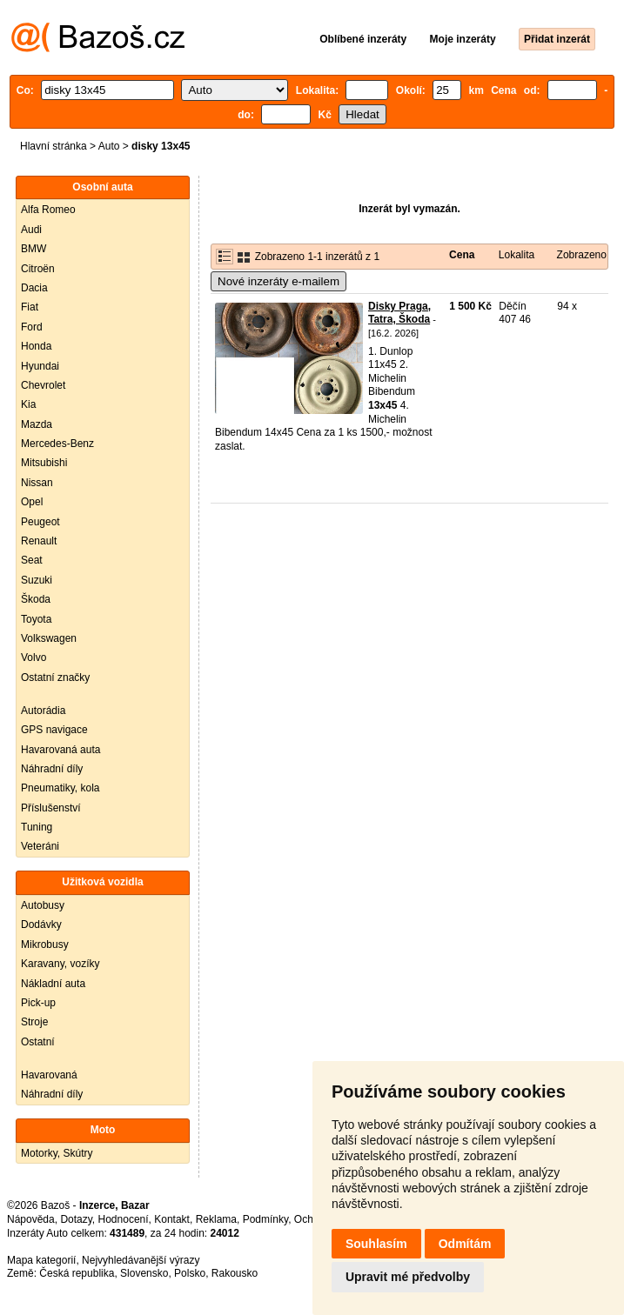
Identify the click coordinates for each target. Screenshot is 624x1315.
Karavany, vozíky (60, 964)
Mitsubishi (44, 463)
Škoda (35, 599)
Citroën (38, 269)
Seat (32, 560)
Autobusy (42, 905)
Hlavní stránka (53, 146)
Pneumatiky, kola (60, 788)
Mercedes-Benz (57, 443)
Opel (32, 502)
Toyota (36, 619)
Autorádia (43, 710)
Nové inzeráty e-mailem (278, 281)
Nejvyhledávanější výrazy (140, 1260)
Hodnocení (123, 1219)
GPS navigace (54, 730)
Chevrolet (43, 385)
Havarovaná (49, 1075)
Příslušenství (51, 808)
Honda (36, 346)
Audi (31, 230)
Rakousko (234, 1273)
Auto (109, 146)
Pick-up (38, 1003)
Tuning (36, 827)
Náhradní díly (52, 769)
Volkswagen (49, 638)
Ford (32, 327)
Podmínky (265, 1219)
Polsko (189, 1273)
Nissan (37, 483)
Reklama (216, 1219)
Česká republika (76, 1273)
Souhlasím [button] (376, 1244)
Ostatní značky (55, 677)
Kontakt (172, 1219)
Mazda (36, 424)
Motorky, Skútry (56, 1153)
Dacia (34, 288)
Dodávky (41, 924)
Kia (28, 404)
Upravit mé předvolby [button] (408, 1277)
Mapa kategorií (41, 1260)
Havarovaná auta (60, 750)
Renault (39, 541)
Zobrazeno (582, 255)
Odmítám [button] (465, 1244)
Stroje (34, 1022)
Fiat (29, 307)
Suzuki (36, 580)
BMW (33, 249)
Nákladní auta (53, 984)
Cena (461, 255)
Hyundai (40, 366)
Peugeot (40, 522)
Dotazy (75, 1219)
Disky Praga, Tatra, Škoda (399, 313)
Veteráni (40, 846)
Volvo (33, 657)
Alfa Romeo (48, 210)
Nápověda (31, 1219)
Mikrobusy (45, 944)
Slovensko (144, 1273)
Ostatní (38, 1042)
